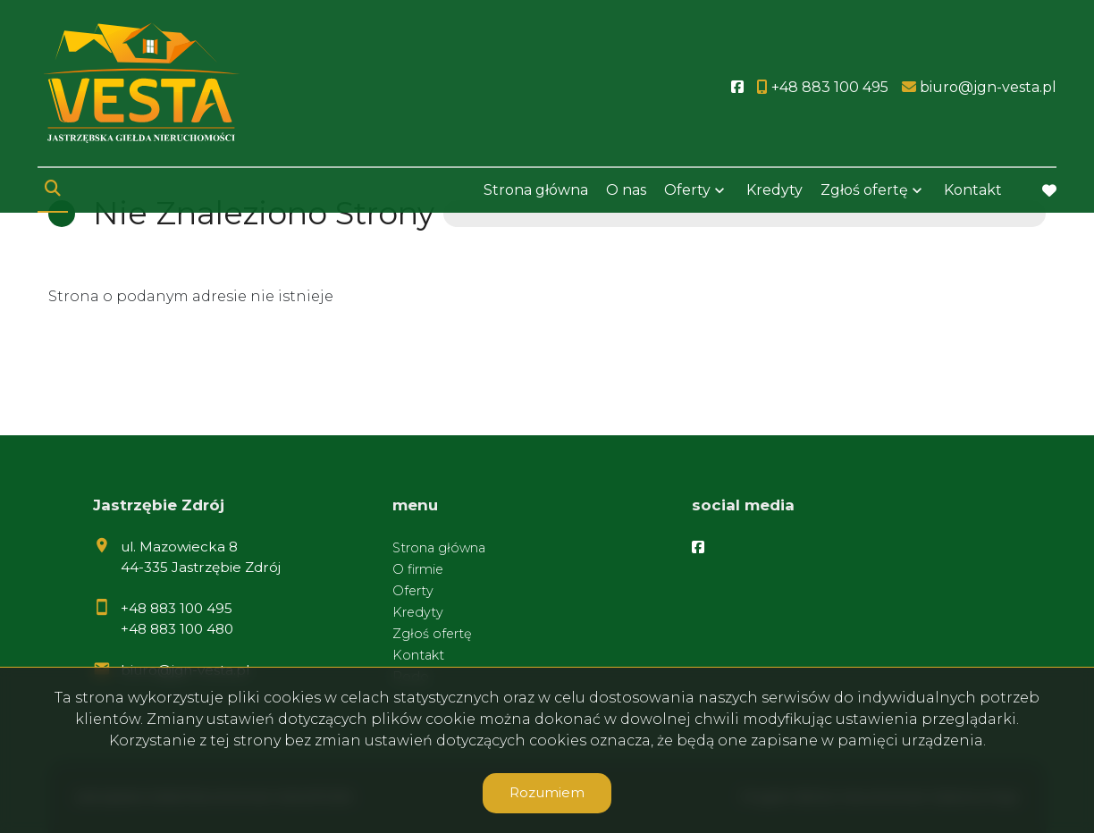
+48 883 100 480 (177, 628)
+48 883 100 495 (176, 608)
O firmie (417, 569)
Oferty (687, 189)
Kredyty (774, 189)
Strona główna (536, 189)
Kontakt (973, 189)
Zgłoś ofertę (864, 189)
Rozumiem (547, 792)
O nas (626, 189)
